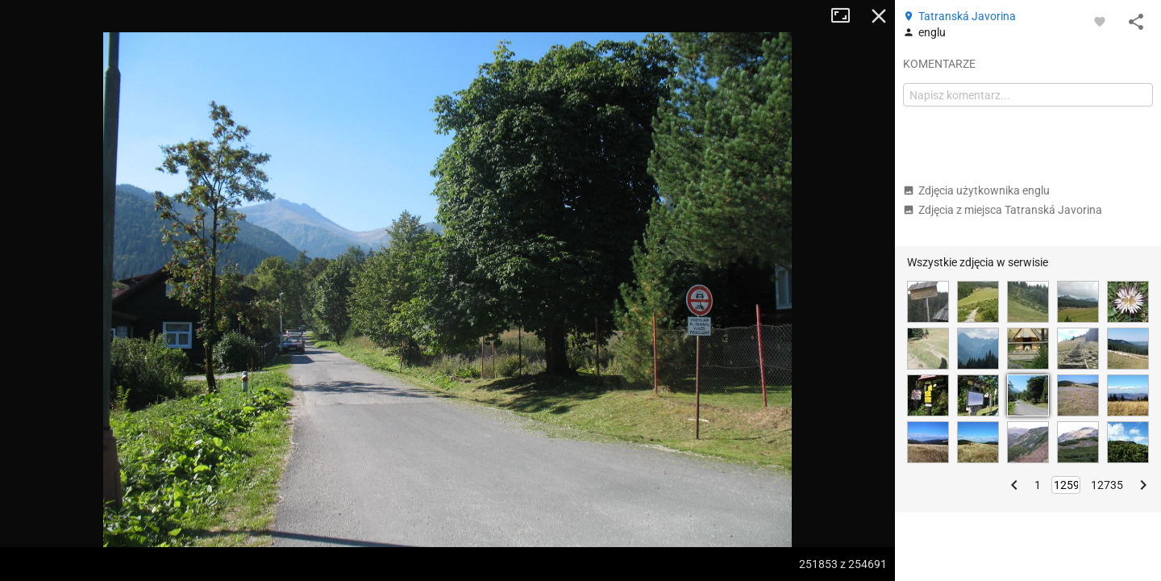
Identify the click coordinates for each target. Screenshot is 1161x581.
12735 (1107, 485)
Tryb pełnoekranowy (846, 16)
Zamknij (879, 16)
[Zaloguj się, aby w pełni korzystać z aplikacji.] (1100, 21)
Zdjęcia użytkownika (976, 190)
